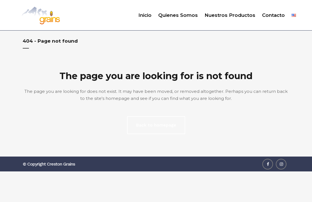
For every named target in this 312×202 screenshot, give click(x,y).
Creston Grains (61, 164)
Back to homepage (156, 125)
